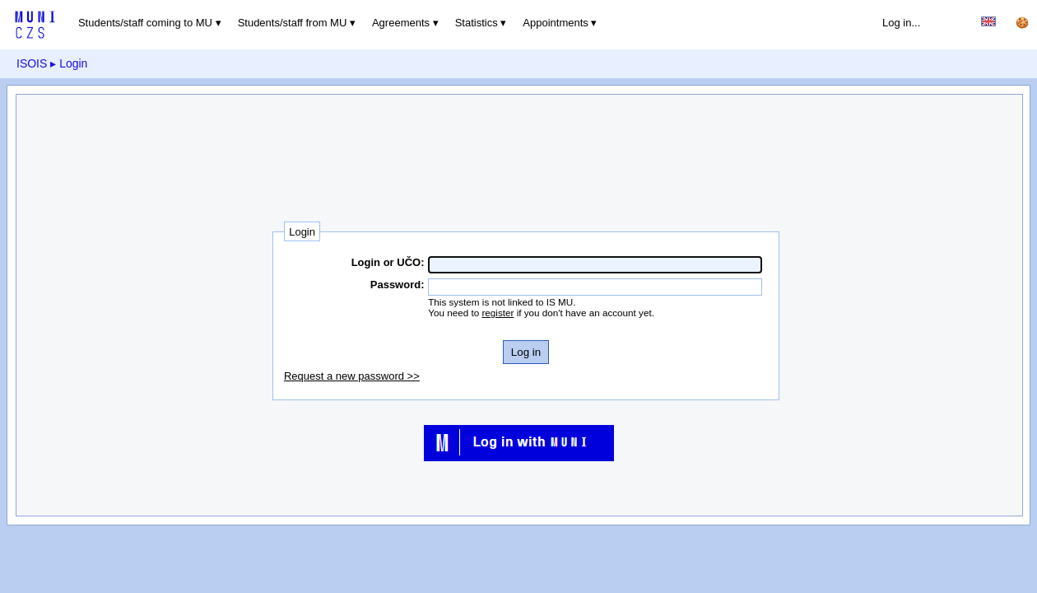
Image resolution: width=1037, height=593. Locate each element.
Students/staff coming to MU (145, 22)
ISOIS (31, 63)
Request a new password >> (352, 376)
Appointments (555, 22)
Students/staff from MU (292, 22)
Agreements (401, 22)
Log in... (901, 22)
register (497, 312)
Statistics (476, 22)
